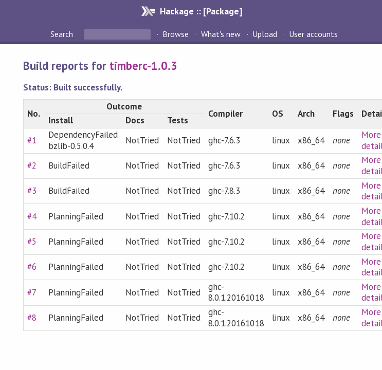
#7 (32, 292)
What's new (221, 34)
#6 (32, 266)
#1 (32, 140)
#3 (32, 190)
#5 (32, 241)
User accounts (313, 34)
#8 (32, 317)
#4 (32, 216)
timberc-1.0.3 (143, 65)
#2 (32, 165)
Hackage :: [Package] (201, 11)
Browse (175, 34)
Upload (264, 34)
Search (62, 34)
